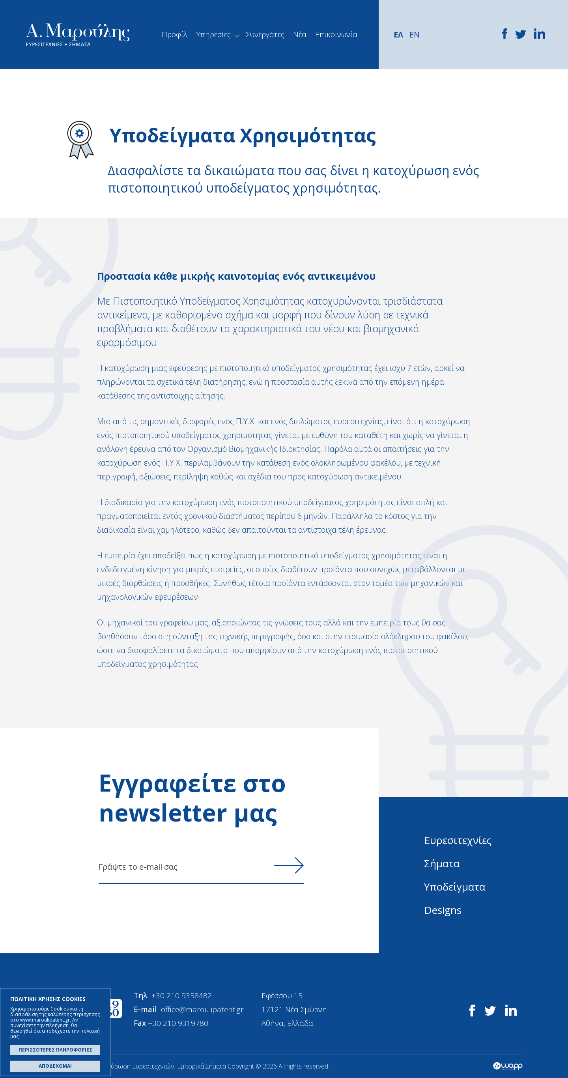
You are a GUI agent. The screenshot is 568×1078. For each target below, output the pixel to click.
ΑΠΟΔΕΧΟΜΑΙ (55, 1066)
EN (414, 34)
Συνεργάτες (265, 34)
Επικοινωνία (336, 34)
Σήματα (442, 863)
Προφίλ (174, 34)
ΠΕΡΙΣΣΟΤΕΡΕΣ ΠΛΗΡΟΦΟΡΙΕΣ (55, 1049)
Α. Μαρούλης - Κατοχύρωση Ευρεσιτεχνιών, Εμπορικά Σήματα (77, 34)
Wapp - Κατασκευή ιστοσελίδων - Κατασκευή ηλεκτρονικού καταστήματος (508, 1066)
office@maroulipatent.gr (202, 1009)
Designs (443, 910)
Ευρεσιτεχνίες (457, 840)
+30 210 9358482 (181, 995)
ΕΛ (398, 34)
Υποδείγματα (454, 887)
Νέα (299, 34)
